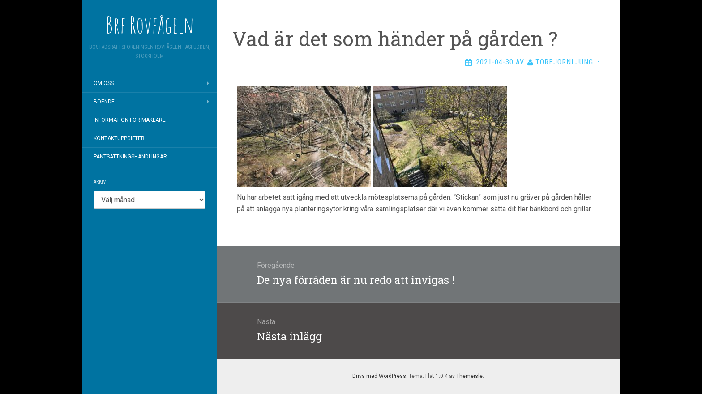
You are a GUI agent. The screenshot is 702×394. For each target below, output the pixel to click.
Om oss (104, 83)
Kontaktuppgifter (119, 138)
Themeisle (469, 376)
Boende (104, 101)
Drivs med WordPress (379, 376)
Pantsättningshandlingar (130, 157)
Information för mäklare (130, 120)
